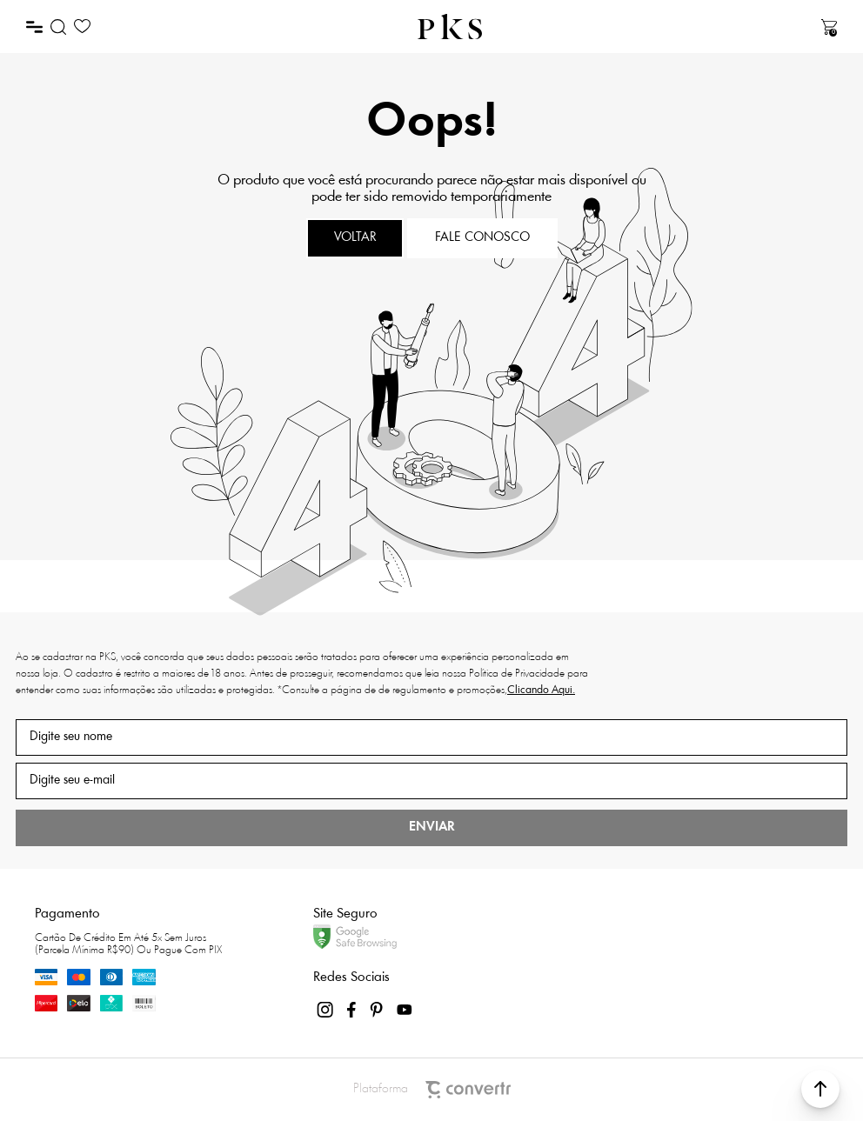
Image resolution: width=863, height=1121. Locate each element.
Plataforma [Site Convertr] (432, 1089)
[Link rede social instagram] (326, 1010)
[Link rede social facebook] (352, 1010)
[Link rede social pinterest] (378, 1010)
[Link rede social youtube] (404, 1010)
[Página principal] (450, 26)
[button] (820, 1089)
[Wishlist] (82, 26)
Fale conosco (482, 237)
